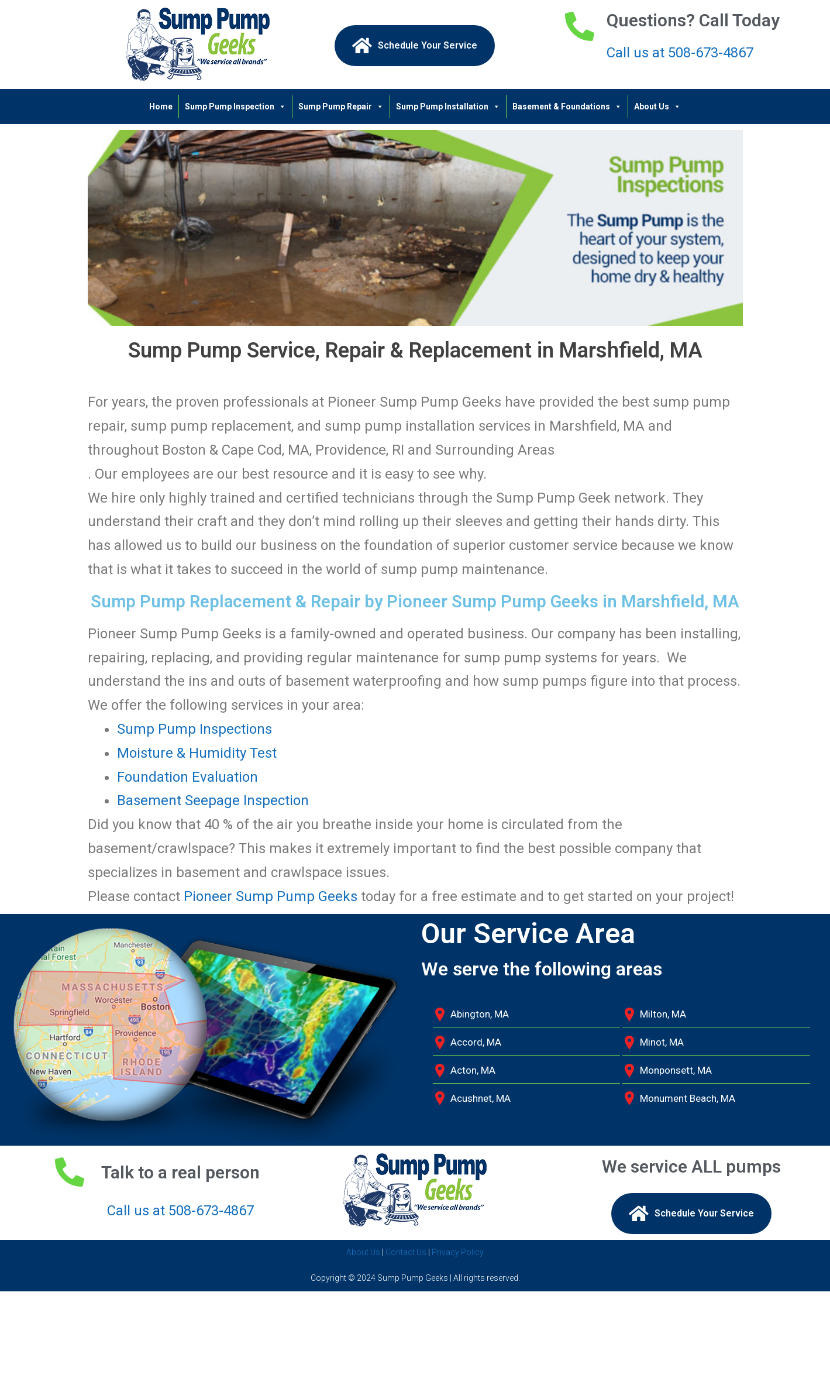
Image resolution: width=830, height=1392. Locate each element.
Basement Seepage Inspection (213, 800)
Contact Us (405, 1252)
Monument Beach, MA (687, 1098)
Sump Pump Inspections (194, 729)
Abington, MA (479, 1014)
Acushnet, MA (480, 1098)
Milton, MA (663, 1014)
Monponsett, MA (676, 1070)
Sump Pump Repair (341, 106)
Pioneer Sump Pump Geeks (268, 896)
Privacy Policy (458, 1252)
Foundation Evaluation (187, 777)
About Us (657, 106)
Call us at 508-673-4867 (680, 52)
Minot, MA (662, 1042)
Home (161, 106)
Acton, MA (472, 1070)
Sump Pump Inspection (235, 106)
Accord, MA (475, 1042)
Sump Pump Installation (448, 106)
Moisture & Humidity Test (197, 753)
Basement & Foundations (567, 106)
